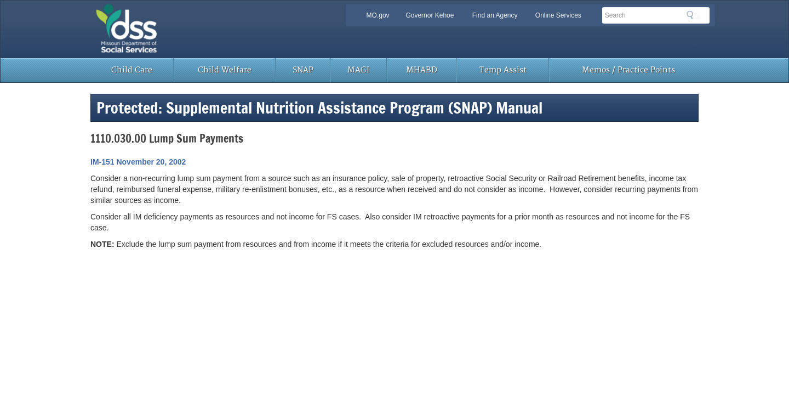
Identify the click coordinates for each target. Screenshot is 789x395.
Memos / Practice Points (628, 70)
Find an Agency (495, 15)
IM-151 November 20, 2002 (138, 161)
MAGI (358, 70)
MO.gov (378, 15)
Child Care (131, 70)
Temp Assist (503, 70)
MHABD (421, 70)
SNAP (303, 70)
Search (693, 14)
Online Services (558, 15)
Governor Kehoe (429, 15)
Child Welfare (224, 70)
